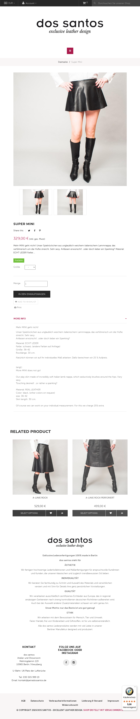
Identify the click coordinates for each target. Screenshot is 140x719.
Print (18, 307)
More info (20, 318)
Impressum (113, 701)
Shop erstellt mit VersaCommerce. (103, 710)
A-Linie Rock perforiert (100, 498)
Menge (16, 283)
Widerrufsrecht (70, 705)
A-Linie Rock (40, 498)
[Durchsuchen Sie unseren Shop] (116, 3)
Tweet (29, 230)
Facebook (34, 230)
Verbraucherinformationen (62, 701)
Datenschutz (37, 701)
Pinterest (40, 230)
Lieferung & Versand (92, 701)
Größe (16, 267)
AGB (23, 701)
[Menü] (135, 687)
